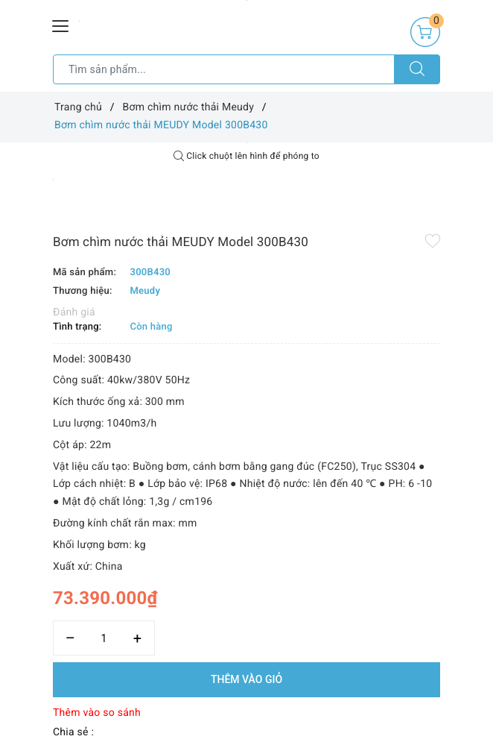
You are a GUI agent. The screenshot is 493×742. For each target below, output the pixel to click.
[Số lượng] (104, 638)
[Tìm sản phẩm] (224, 69)
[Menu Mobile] (61, 24)
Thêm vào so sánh (97, 713)
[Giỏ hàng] (425, 32)
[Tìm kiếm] (417, 69)
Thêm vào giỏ (246, 679)
